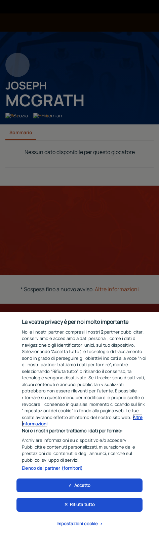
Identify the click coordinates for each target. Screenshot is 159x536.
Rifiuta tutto (82, 506)
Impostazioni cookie (77, 526)
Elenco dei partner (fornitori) (52, 470)
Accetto (82, 487)
